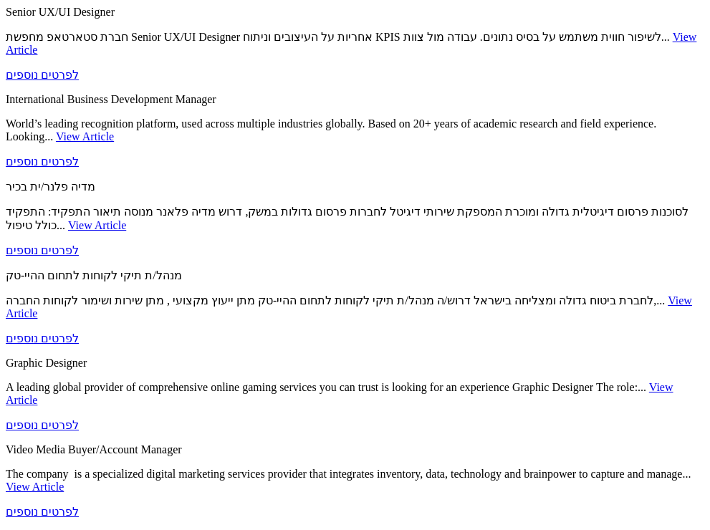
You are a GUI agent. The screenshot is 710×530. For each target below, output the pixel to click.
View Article (85, 136)
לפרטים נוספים (42, 75)
